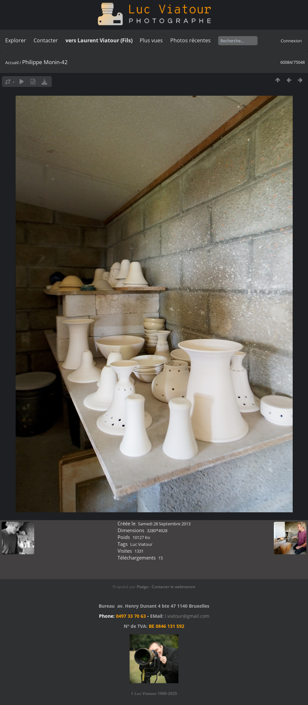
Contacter (46, 40)
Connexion (291, 41)
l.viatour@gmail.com (187, 616)
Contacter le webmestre (173, 586)
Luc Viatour (141, 544)
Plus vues (151, 40)
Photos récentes (190, 40)
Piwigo (142, 586)
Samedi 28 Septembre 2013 (164, 524)
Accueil (12, 62)
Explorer (15, 40)
